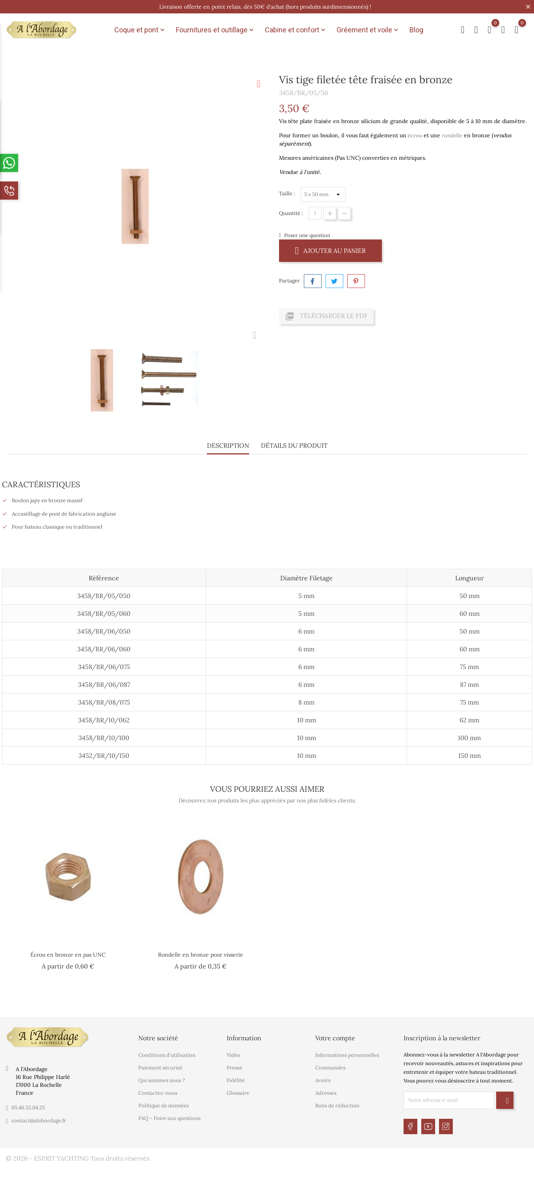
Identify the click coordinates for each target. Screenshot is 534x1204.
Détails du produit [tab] (294, 445)
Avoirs (323, 1080)
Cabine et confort (296, 30)
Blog (416, 30)
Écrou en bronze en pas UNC (68, 954)
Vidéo (233, 1055)
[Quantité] (315, 213)
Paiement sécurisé (160, 1067)
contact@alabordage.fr (38, 1120)
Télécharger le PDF (326, 316)
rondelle (452, 135)
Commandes (330, 1067)
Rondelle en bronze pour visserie (200, 954)
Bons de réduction (337, 1105)
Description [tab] (228, 445)
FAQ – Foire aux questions (169, 1118)
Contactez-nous (157, 1093)
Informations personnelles (347, 1055)
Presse (234, 1067)
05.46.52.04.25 (28, 1107)
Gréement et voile (368, 30)
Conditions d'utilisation (166, 1055)
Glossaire (238, 1093)
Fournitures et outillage (215, 30)
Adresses (326, 1093)
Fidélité (236, 1080)
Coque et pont (140, 30)
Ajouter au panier (330, 250)
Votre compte (335, 1038)
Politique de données (163, 1105)
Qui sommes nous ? (161, 1080)
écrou (415, 135)
